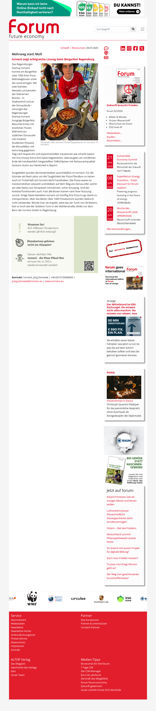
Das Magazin (18, 663)
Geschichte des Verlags (24, 667)
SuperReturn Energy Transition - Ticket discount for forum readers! (128, 182)
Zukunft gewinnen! (91, 686)
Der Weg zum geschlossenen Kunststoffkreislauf (123, 576)
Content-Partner (90, 627)
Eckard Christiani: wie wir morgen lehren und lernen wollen (122, 500)
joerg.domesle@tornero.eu (27, 281)
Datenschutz (18, 642)
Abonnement (18, 620)
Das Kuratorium (90, 620)
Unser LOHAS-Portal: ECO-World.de (101, 690)
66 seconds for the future (95, 663)
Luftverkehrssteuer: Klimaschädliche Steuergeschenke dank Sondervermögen (120, 516)
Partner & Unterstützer (94, 623)
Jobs (13, 671)
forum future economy (94, 682)
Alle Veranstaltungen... (119, 229)
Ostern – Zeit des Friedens (121, 528)
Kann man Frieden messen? (122, 558)
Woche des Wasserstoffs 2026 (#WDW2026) (127, 211)
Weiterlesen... (114, 133)
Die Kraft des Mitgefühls (94, 678)
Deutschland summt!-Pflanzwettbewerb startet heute (121, 538)
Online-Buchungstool (23, 635)
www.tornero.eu (54, 281)
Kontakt (15, 650)
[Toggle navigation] (142, 29)
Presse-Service (19, 638)
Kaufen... (112, 137)
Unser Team (18, 675)
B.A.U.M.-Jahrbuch (91, 675)
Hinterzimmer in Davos (120, 400)
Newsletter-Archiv (21, 631)
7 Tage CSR (87, 667)
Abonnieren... (114, 140)
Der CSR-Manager (91, 671)
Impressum (17, 646)
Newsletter (17, 627)
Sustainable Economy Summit (127, 157)
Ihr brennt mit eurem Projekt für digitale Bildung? (123, 550)
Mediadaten (18, 623)
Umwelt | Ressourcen (73, 48)
